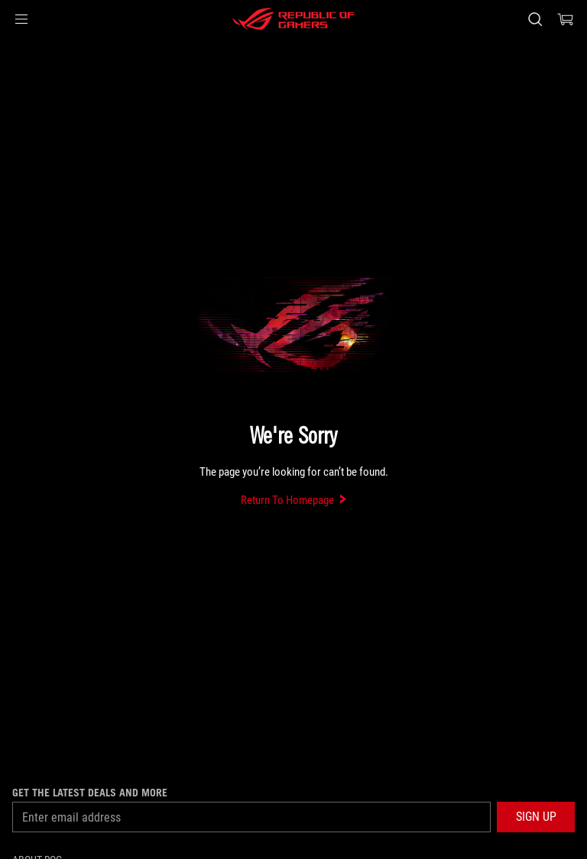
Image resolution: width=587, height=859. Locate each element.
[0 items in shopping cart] (565, 19)
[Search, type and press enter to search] (534, 19)
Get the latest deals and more (89, 792)
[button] (21, 19)
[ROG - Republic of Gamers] (293, 19)
